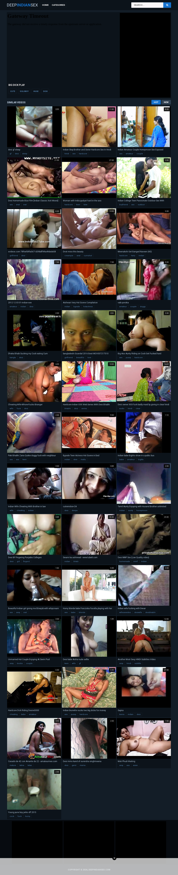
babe (121, 459)
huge (35, 91)
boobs (20, 663)
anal (18, 205)
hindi (66, 154)
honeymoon (141, 510)
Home (45, 5)
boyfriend (123, 205)
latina (21, 765)
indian (141, 256)
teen (78, 205)
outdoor (141, 205)
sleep (24, 154)
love (89, 357)
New (166, 102)
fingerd (26, 561)
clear (138, 408)
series (84, 408)
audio (121, 408)
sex (73, 154)
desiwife (138, 612)
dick (45, 91)
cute (12, 91)
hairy (133, 256)
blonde (82, 612)
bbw (85, 205)
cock (12, 816)
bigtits (140, 459)
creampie (68, 256)
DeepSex (22, 5)
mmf (135, 561)
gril (18, 561)
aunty (130, 510)
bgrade (76, 306)
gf (11, 154)
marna (82, 765)
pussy (128, 357)
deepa (74, 510)
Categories (58, 5)
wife (11, 408)
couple (140, 154)
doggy (143, 306)
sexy (18, 612)
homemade (124, 561)
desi (17, 154)
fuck (19, 408)
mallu (83, 459)
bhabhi (67, 408)
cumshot (88, 256)
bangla (13, 357)
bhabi (76, 561)
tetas (30, 765)
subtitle (138, 663)
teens (121, 714)
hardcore (83, 154)
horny (27, 816)
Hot (156, 102)
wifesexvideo (125, 612)
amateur (129, 154)
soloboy (24, 91)
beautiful (80, 357)
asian (135, 765)
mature (13, 765)
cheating (21, 510)
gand (74, 765)
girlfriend (14, 256)
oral (25, 205)
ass (17, 459)
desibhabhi (150, 612)
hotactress (88, 306)
